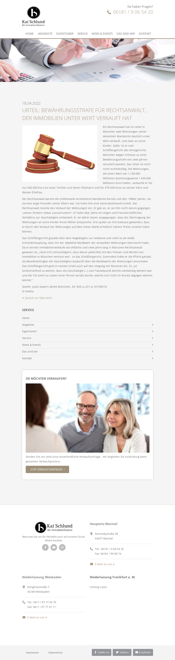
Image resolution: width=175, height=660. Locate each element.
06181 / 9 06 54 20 (130, 12)
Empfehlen (143, 652)
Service (82, 33)
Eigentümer (64, 33)
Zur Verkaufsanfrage (46, 469)
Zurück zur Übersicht (38, 298)
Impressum (32, 652)
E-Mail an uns (101, 564)
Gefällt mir (101, 652)
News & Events (102, 33)
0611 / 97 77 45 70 (44, 602)
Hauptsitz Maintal (104, 524)
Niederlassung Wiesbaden (42, 577)
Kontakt (145, 33)
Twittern (122, 652)
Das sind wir (126, 33)
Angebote (45, 33)
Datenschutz (55, 652)
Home (29, 33)
